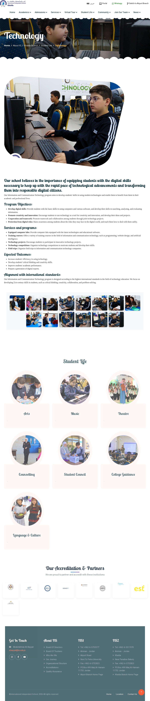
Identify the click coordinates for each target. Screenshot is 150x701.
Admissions (40, 12)
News (136, 12)
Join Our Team (121, 12)
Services (55, 12)
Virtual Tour (70, 12)
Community (103, 12)
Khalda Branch (31, 45)
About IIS (17, 45)
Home (12, 12)
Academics (24, 12)
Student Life (86, 12)
